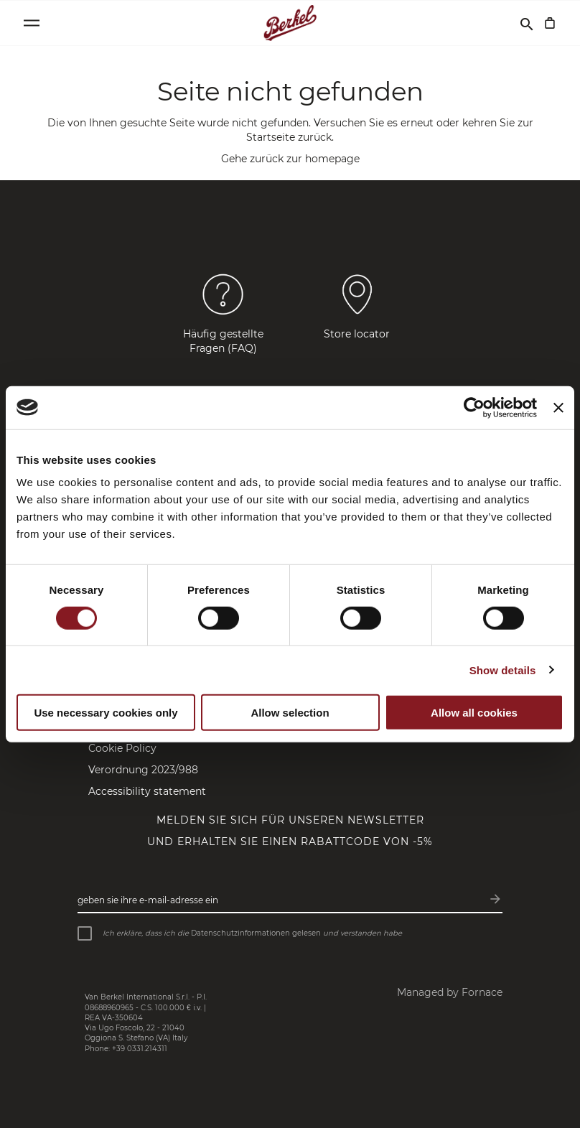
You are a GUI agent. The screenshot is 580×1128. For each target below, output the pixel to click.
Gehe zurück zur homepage (290, 158)
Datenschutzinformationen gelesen (256, 933)
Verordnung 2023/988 (143, 769)
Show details (502, 670)
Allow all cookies (474, 712)
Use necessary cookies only (105, 712)
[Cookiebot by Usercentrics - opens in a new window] (474, 407)
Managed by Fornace (449, 992)
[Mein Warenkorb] (550, 23)
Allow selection (290, 712)
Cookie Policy (122, 748)
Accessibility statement (147, 791)
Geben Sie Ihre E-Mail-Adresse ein (148, 900)
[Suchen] (526, 23)
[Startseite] (290, 23)
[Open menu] (31, 23)
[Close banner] (558, 407)
